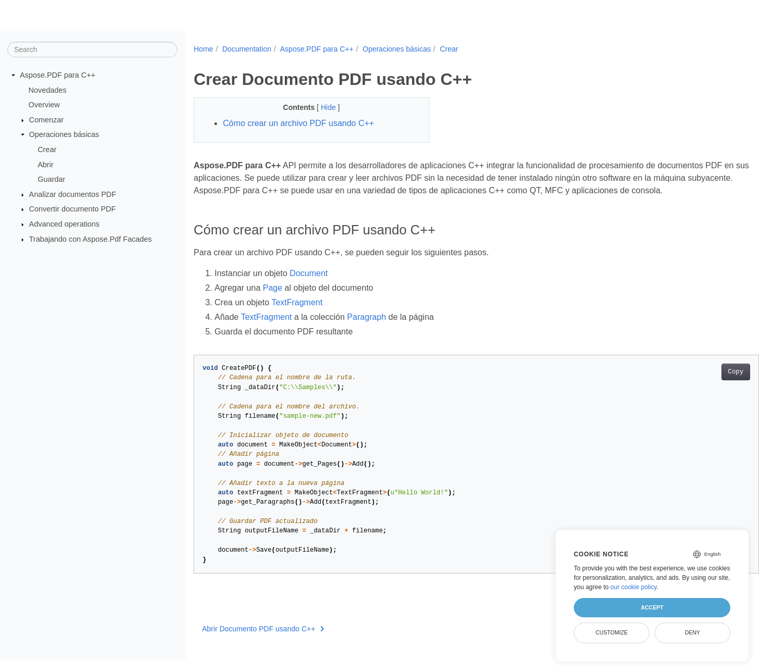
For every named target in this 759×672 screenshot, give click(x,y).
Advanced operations (64, 224)
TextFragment (296, 314)
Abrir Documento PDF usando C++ (263, 641)
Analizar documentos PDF (72, 194)
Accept (652, 607)
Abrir (45, 164)
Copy (696, 384)
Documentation (246, 49)
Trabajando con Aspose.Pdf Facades (90, 239)
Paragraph (366, 329)
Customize (612, 632)
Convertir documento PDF (72, 209)
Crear (47, 149)
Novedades (48, 89)
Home (203, 49)
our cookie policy (633, 587)
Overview (44, 105)
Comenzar (46, 120)
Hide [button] (321, 107)
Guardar (51, 179)
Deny (692, 632)
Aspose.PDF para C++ (57, 75)
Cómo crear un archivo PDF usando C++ (298, 123)
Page (272, 300)
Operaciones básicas (64, 134)
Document (309, 285)
